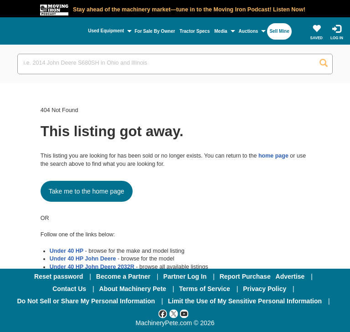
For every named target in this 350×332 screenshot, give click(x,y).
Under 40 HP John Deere (83, 258)
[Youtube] (184, 313)
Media (220, 31)
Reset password (58, 276)
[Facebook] (162, 313)
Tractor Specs (195, 31)
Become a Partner (123, 276)
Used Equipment (106, 30)
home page (273, 156)
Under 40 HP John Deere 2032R (92, 267)
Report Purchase (245, 276)
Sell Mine (279, 31)
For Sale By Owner (154, 31)
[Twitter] (173, 313)
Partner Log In (184, 276)
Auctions (248, 31)
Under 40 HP (66, 251)
